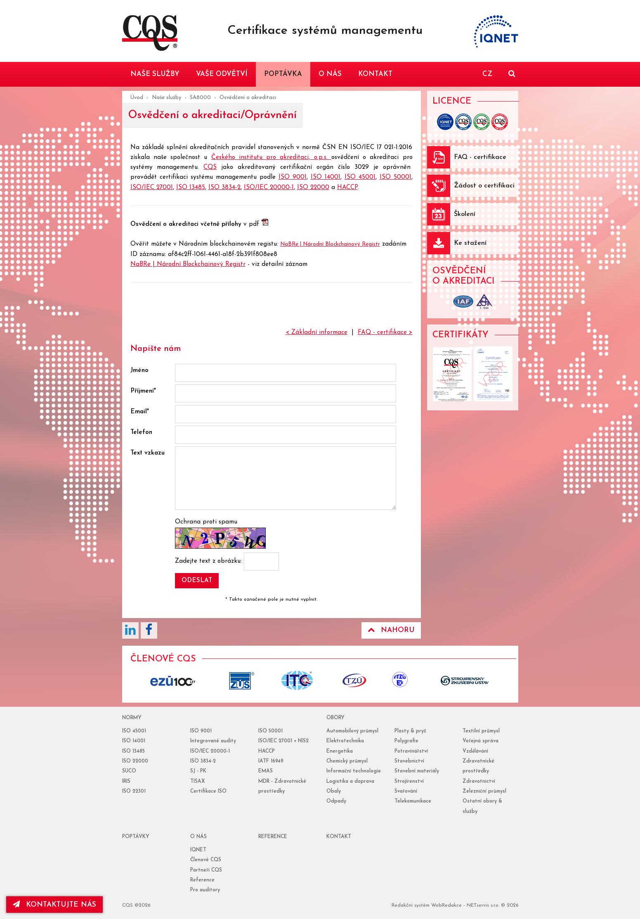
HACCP (347, 188)
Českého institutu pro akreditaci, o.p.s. (271, 157)
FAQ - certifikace (480, 157)
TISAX (197, 781)
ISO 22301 (134, 791)
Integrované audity (213, 741)
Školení (464, 214)
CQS (210, 167)
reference (272, 836)
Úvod (136, 97)
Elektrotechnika (345, 741)
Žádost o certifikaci (484, 185)
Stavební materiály (416, 771)
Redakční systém (411, 905)
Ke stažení (470, 243)
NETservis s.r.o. (483, 905)
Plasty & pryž (410, 731)
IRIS (126, 781)
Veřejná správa (480, 741)
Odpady (336, 801)
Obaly (333, 791)
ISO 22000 (313, 188)
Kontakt (338, 836)
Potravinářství (411, 751)
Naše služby (166, 97)
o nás (198, 836)
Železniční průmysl (484, 791)
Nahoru (391, 630)
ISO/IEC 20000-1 (269, 188)
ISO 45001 (360, 177)
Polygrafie (406, 741)
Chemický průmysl (347, 761)
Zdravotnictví (479, 781)
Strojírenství (409, 781)
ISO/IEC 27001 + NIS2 (283, 741)
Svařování (405, 791)
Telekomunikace (412, 801)
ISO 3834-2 (224, 188)
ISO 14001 (325, 177)
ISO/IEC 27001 (151, 188)
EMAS (265, 771)
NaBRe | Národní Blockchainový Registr (330, 244)
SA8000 (200, 97)
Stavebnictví (409, 761)
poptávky (135, 836)
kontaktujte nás (55, 904)
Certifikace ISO (208, 791)
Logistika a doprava (350, 781)
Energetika (339, 751)
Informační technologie (353, 771)
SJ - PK (198, 771)
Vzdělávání (475, 751)
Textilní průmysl (481, 731)
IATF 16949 (270, 761)
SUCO (129, 771)
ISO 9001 (293, 177)
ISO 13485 (190, 188)
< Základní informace (316, 332)
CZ (487, 74)
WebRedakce (446, 905)
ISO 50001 (395, 177)
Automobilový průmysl (352, 731)
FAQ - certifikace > (385, 332)
